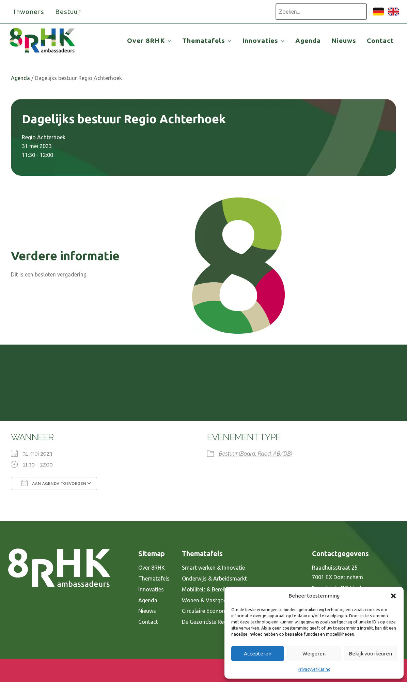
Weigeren (314, 653)
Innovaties (151, 589)
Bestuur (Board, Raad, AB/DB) (255, 453)
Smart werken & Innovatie (213, 568)
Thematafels (154, 578)
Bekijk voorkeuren (370, 653)
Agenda (308, 40)
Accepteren (257, 653)
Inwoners (29, 11)
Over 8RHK (151, 568)
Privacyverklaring (314, 669)
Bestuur (68, 11)
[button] (393, 595)
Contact (380, 40)
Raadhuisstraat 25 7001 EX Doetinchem (337, 573)
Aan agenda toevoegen (54, 483)
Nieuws (343, 40)
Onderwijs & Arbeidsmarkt (214, 578)
